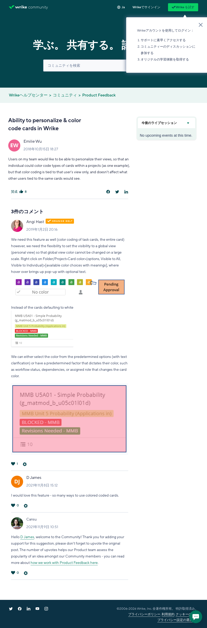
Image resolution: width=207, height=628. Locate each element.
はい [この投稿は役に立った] (21, 192)
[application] (195, 616)
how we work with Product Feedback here (64, 562)
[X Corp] (117, 192)
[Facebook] (108, 192)
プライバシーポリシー (144, 614)
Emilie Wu (33, 141)
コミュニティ (65, 95)
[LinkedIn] (126, 192)
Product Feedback (99, 95)
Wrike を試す (183, 7)
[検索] (103, 65)
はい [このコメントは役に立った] (13, 464)
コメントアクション (25, 464)
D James (33, 477)
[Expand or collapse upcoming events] (188, 123)
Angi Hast (35, 221)
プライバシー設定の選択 (175, 620)
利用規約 (168, 614)
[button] (146, 7)
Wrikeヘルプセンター (28, 95)
